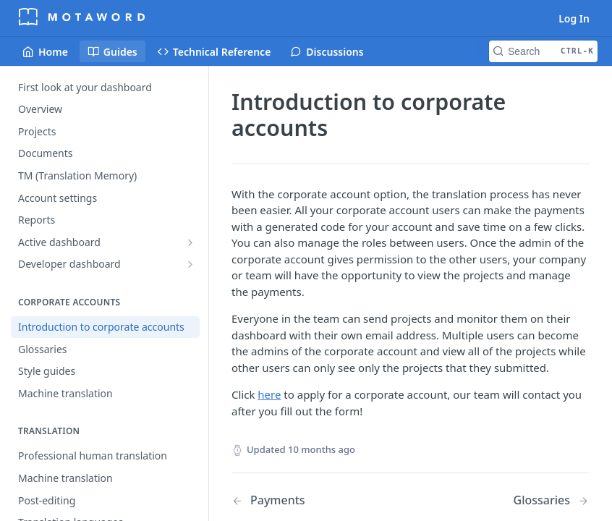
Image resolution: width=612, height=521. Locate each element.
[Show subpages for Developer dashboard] (190, 264)
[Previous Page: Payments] (308, 500)
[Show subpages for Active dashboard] (190, 242)
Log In (574, 18)
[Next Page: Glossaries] (551, 500)
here (269, 394)
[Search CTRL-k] (543, 51)
